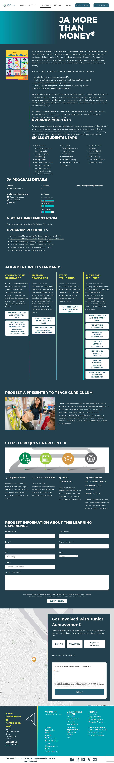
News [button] (47, 749)
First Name (10, 532)
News (68, 6)
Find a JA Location (96, 735)
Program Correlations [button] (72, 722)
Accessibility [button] (42, 758)
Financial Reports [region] (96, 722)
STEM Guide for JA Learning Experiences (27, 250)
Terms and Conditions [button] (14, 758)
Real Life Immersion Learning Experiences (97, 364)
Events (57, 6)
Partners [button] (93, 712)
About (32, 6)
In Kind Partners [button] (96, 719)
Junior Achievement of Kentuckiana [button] (98, 731)
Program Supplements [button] (73, 717)
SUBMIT (79, 692)
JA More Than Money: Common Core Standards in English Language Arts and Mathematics (16, 328)
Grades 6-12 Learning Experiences (97, 344)
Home (23, 6)
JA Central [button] (33, 761)
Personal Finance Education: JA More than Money (43, 330)
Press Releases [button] (51, 741)
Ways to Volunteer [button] (53, 714)
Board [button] (48, 735)
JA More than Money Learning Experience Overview (32, 244)
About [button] (48, 728)
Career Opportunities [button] (51, 745)
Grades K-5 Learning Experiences (97, 334)
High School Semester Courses (97, 353)
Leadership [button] (50, 730)
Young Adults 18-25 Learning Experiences (97, 374)
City (6, 552)
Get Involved (101, 5)
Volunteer (74, 644)
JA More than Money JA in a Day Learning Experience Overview (37, 239)
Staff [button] (47, 733)
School (8, 562)
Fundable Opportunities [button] (95, 715)
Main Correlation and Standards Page (17, 315)
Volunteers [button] (51, 712)
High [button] (69, 737)
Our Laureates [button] (51, 751)
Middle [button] (70, 735)
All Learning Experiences (97, 326)
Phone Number (66, 542)
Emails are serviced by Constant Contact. (87, 686)
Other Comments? (13, 572)
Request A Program (94, 644)
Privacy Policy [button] (30, 758)
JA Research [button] (50, 738)
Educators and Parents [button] (74, 713)
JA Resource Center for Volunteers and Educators (31, 247)
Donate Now (82, 5)
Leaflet (89, 705)
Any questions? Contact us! (63, 655)
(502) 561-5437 (12, 744)
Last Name (64, 532)
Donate (59, 644)
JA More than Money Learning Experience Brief (30, 242)
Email (8, 542)
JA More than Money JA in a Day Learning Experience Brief (35, 236)
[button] (36, 6)
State (61, 552)
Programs (45, 6)
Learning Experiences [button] (73, 729)
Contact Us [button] (11, 742)
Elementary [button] (72, 732)
